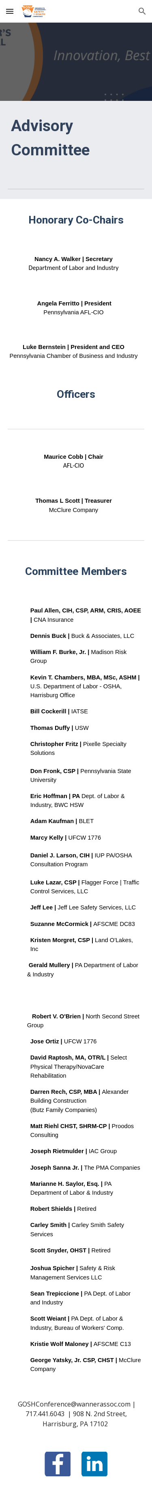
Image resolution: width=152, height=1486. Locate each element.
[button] (9, 11)
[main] (76, 138)
